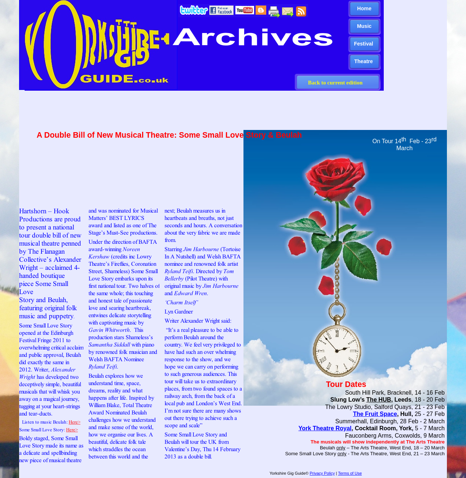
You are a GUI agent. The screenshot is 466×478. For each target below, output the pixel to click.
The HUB (378, 399)
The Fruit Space (375, 414)
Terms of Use (350, 473)
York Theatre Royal (325, 428)
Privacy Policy (322, 473)
